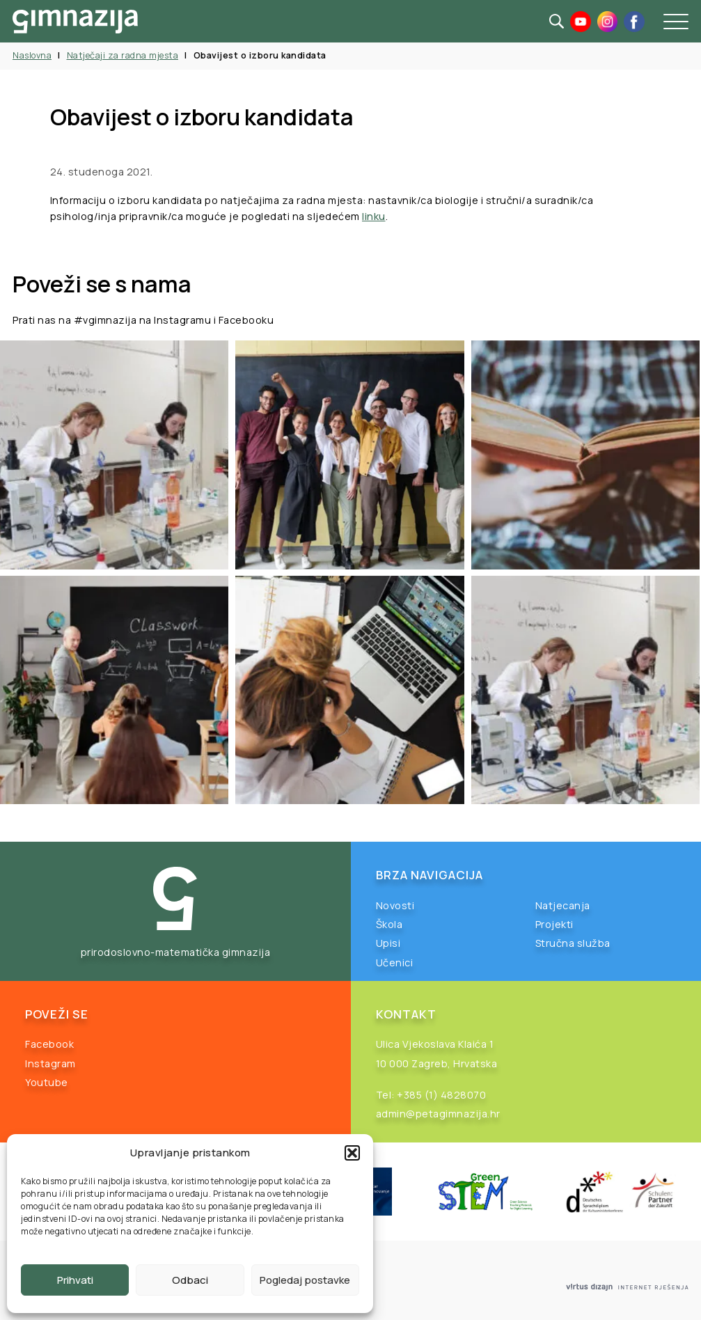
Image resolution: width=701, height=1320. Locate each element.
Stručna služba (573, 943)
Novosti (395, 905)
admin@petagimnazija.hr (438, 1113)
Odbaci (190, 1280)
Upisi (388, 943)
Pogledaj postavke (305, 1280)
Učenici (394, 962)
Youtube (46, 1082)
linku (374, 216)
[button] (352, 1153)
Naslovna (32, 55)
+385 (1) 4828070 (441, 1094)
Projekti (554, 924)
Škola (389, 924)
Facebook (49, 1044)
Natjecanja (562, 905)
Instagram (50, 1063)
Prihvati (75, 1280)
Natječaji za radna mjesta (123, 55)
